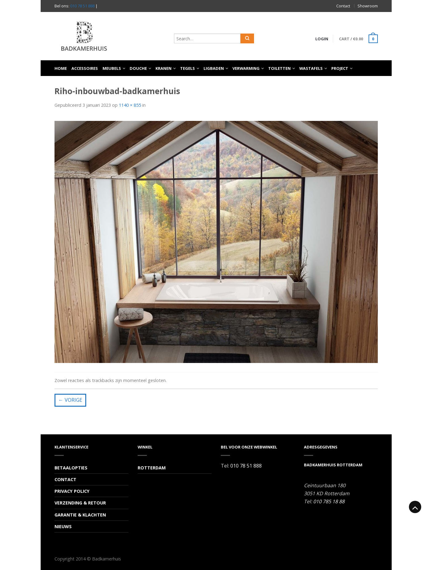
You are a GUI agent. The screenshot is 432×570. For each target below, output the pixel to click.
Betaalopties (71, 468)
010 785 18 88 (329, 501)
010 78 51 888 (82, 6)
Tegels (187, 68)
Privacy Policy (72, 491)
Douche (138, 68)
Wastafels (311, 68)
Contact (343, 6)
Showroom (367, 6)
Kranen (163, 68)
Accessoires (84, 68)
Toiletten (279, 68)
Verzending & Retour (80, 503)
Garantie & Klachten (80, 515)
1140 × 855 (130, 105)
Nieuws (63, 526)
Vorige (70, 400)
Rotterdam (152, 468)
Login (321, 39)
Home (61, 68)
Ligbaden (214, 68)
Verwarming (246, 68)
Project (339, 68)
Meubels (112, 68)
